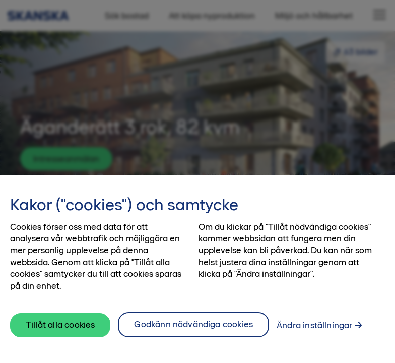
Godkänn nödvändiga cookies (193, 324)
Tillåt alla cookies (60, 324)
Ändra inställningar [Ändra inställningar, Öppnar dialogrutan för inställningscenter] (314, 325)
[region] (197, 269)
